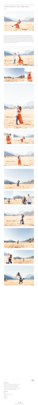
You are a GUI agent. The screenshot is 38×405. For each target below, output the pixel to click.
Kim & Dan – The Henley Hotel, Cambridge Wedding (11, 384)
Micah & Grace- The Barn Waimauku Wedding (11, 385)
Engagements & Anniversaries (8, 394)
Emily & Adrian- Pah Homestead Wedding (10, 389)
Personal (5, 395)
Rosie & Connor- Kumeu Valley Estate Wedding (11, 386)
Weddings (5, 398)
